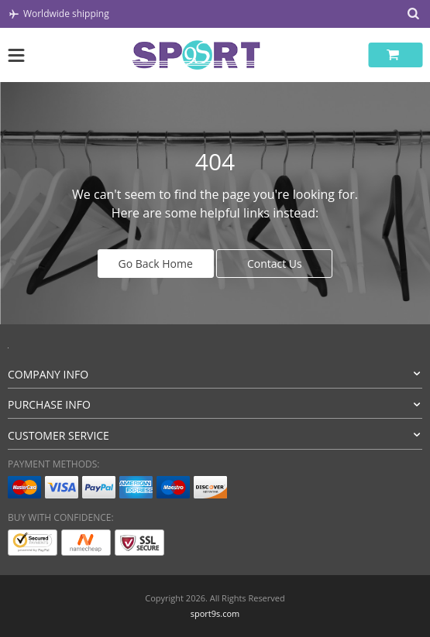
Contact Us (274, 263)
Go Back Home (156, 263)
